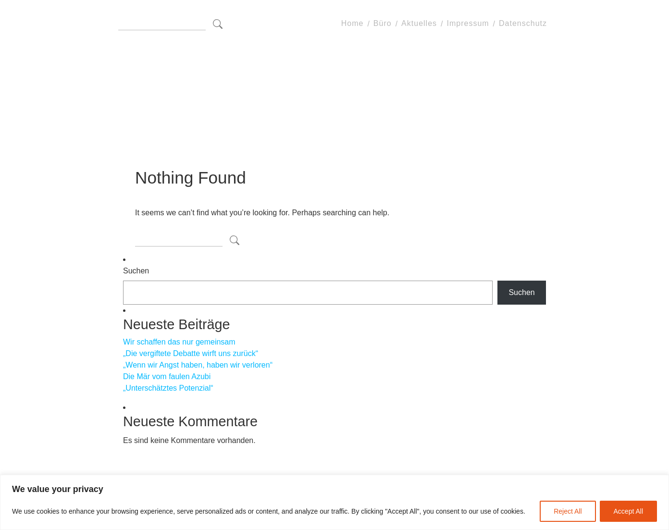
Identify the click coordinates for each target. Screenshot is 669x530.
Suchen (136, 271)
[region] (334, 502)
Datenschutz (523, 24)
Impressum (467, 24)
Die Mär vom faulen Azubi (167, 376)
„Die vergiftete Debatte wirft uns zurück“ (190, 353)
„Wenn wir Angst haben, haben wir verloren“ (198, 365)
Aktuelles (419, 24)
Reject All (568, 511)
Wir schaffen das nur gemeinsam (179, 342)
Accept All (628, 511)
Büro (382, 24)
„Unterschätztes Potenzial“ (168, 388)
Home (352, 24)
